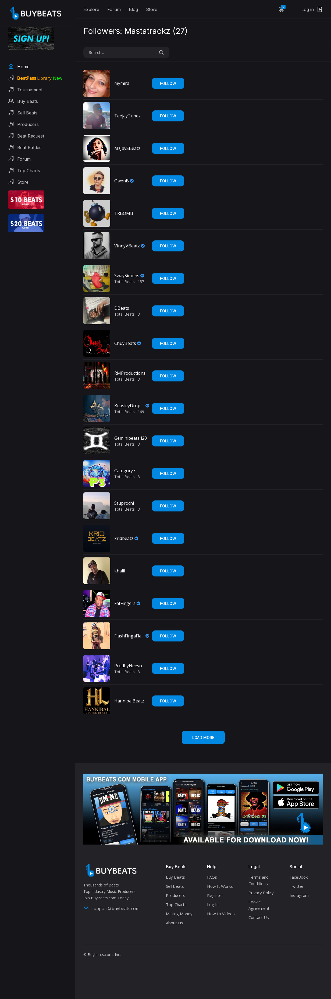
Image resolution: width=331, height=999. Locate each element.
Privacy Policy (261, 892)
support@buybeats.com (111, 908)
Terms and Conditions (258, 880)
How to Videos (221, 913)
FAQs (212, 877)
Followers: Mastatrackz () (135, 31)
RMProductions (129, 373)
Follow (168, 83)
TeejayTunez (127, 116)
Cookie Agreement (258, 905)
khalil (119, 571)
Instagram (299, 895)
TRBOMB (123, 213)
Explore (91, 9)
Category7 (124, 471)
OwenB (121, 181)
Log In (213, 904)
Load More (203, 737)
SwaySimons (126, 276)
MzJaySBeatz (127, 148)
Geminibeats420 (130, 438)
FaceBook (299, 877)
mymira (121, 83)
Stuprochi (124, 503)
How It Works (220, 886)
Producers (175, 895)
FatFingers (125, 603)
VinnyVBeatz (127, 246)
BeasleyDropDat (129, 406)
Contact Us (258, 917)
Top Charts (176, 904)
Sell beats (175, 886)
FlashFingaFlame (129, 636)
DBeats (121, 308)
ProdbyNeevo (128, 666)
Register (215, 895)
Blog (133, 9)
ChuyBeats (125, 343)
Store (151, 9)
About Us (174, 922)
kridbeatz (123, 538)
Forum (114, 9)
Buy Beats (175, 877)
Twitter (297, 886)
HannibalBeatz (129, 701)
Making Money (179, 913)
